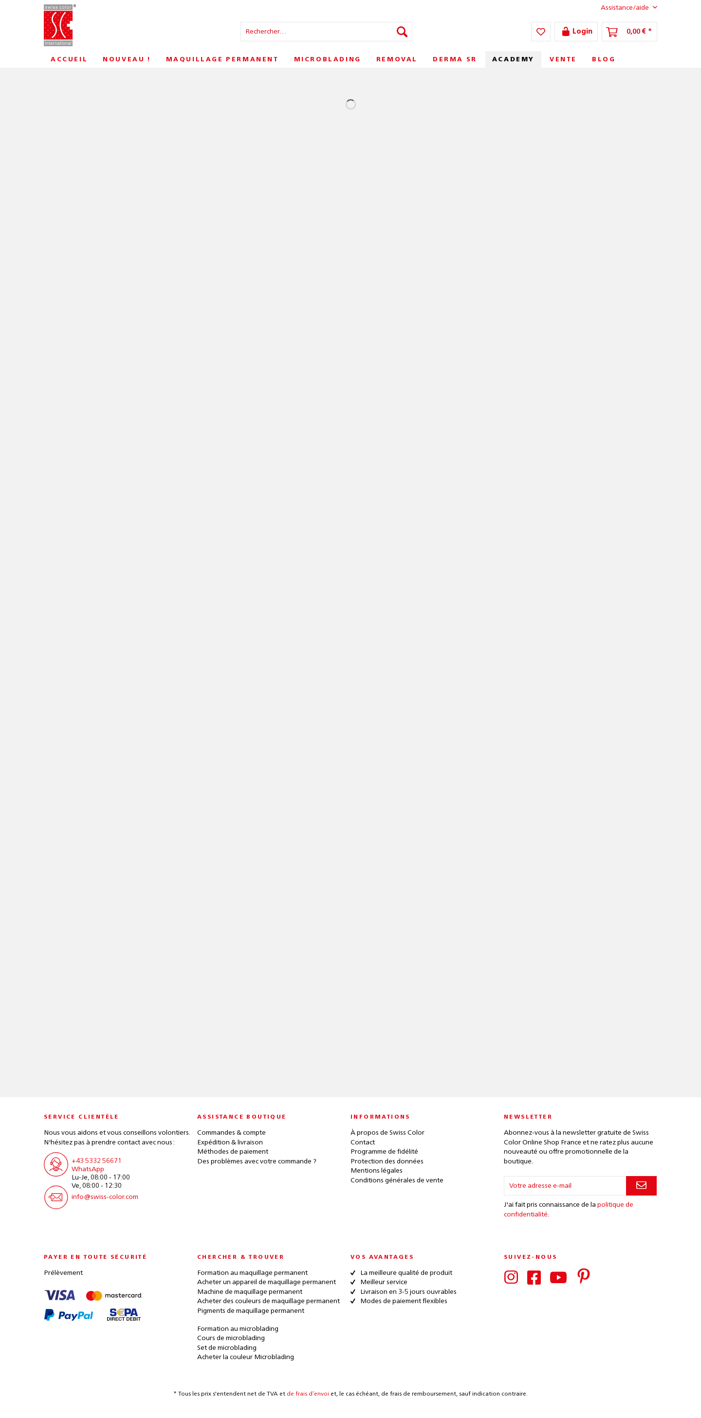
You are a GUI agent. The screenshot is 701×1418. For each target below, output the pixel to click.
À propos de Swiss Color (387, 1132)
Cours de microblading (231, 1338)
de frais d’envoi (308, 1394)
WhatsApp (88, 1169)
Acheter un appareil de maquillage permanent (266, 1282)
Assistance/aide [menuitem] (621, 7)
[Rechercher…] (326, 31)
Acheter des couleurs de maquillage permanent (268, 1301)
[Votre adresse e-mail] (565, 1186)
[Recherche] (402, 31)
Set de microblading (227, 1347)
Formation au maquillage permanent (252, 1273)
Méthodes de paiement (232, 1151)
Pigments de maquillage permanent (250, 1311)
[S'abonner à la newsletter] (641, 1186)
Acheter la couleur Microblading (245, 1357)
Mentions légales (376, 1170)
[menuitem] (326, 31)
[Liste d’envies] (541, 31)
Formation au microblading (237, 1329)
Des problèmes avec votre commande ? (256, 1161)
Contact (362, 1142)
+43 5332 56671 (97, 1161)
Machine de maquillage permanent (249, 1292)
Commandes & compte (231, 1132)
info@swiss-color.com (105, 1197)
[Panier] (629, 31)
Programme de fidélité (384, 1151)
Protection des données (387, 1161)
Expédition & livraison (230, 1142)
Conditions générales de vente (396, 1180)
